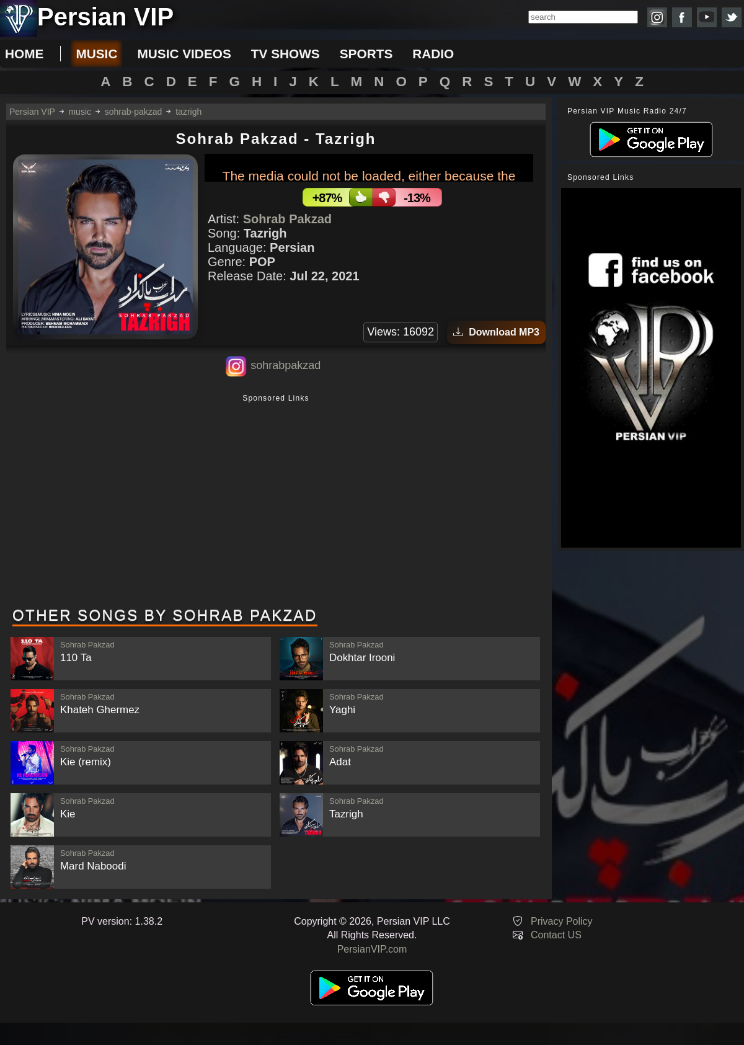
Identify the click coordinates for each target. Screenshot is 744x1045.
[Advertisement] (276, 502)
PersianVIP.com (372, 949)
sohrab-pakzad (133, 112)
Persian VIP (32, 112)
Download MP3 (496, 332)
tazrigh (188, 112)
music (96, 54)
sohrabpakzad (285, 365)
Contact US (556, 935)
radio (433, 54)
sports (366, 54)
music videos (184, 54)
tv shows (285, 54)
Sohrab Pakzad (287, 219)
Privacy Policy (562, 921)
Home (24, 54)
